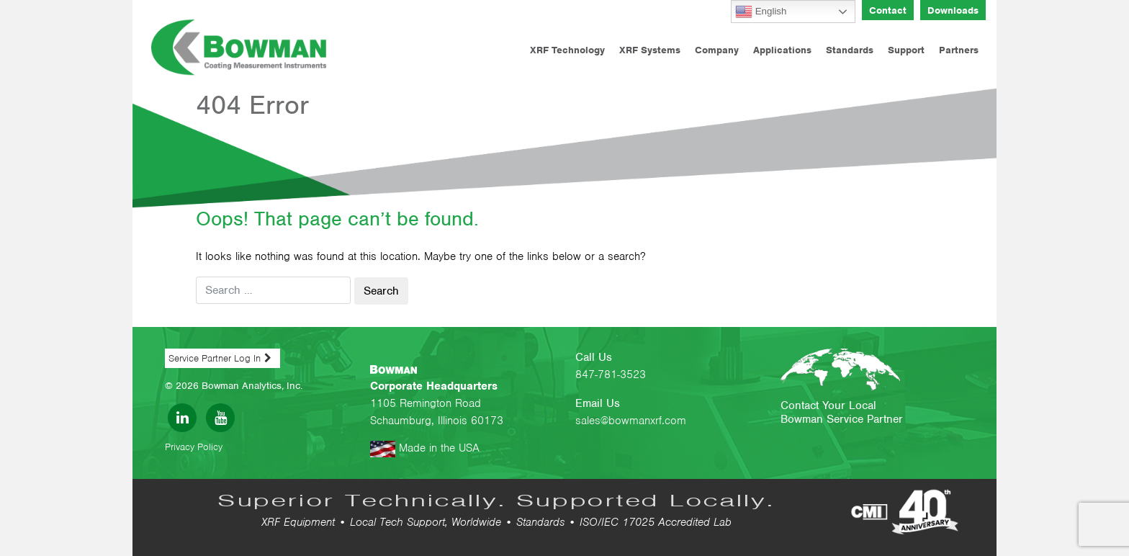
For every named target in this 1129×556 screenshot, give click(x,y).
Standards (849, 50)
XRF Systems (649, 50)
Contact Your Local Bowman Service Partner (842, 412)
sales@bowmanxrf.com (630, 420)
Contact (888, 10)
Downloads (953, 10)
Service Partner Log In (214, 358)
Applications (782, 50)
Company (717, 50)
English (760, 11)
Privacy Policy (193, 447)
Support (906, 50)
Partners (959, 50)
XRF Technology (567, 50)
